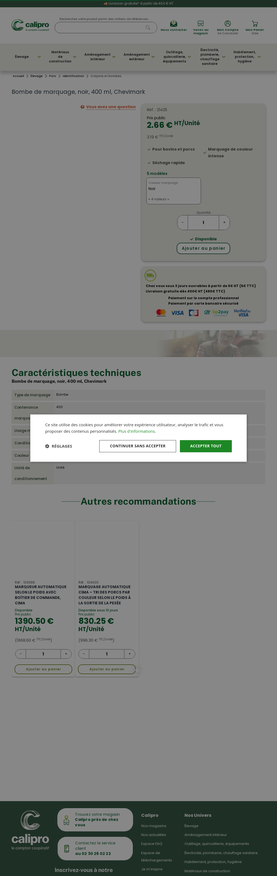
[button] (58, 446)
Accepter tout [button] (206, 445)
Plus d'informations (136, 431)
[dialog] (138, 438)
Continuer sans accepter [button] (138, 445)
